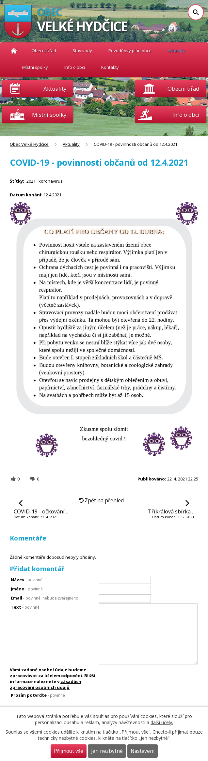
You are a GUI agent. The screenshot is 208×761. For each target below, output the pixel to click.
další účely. (162, 722)
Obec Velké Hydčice (14, 50)
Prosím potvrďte (38, 695)
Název (26, 580)
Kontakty (110, 67)
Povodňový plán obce (130, 50)
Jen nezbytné (107, 751)
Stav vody (82, 50)
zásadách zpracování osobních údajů (45, 684)
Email (44, 598)
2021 (31, 181)
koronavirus (51, 181)
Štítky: (17, 181)
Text (25, 607)
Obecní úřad (44, 50)
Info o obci (74, 67)
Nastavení (142, 751)
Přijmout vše (68, 751)
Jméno (27, 589)
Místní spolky (35, 67)
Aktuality (54, 88)
